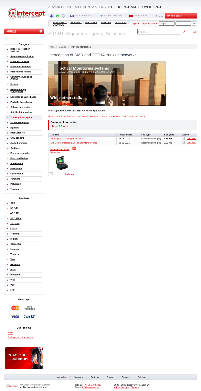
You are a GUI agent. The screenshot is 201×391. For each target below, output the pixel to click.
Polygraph (15, 184)
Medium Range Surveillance (18, 90)
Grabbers (15, 148)
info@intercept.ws (91, 387)
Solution (58, 25)
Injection (14, 127)
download (189, 138)
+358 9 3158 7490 (113, 15)
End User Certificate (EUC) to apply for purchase (73, 143)
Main (52, 47)
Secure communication (22, 56)
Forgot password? (149, 23)
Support (106, 22)
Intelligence (16, 168)
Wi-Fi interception (19, 122)
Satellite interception (21, 112)
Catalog (62, 47)
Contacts (121, 22)
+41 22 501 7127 (141, 15)
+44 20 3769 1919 (83, 15)
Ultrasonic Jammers (20, 66)
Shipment (76, 22)
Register (135, 23)
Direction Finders (19, 158)
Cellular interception (20, 107)
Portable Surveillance (21, 102)
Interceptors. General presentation (66, 138)
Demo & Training (60, 126)
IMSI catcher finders (20, 71)
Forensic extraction (20, 153)
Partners (91, 22)
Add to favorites (121, 387)
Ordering (69, 174)
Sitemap (135, 387)
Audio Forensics (18, 143)
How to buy (60, 22)
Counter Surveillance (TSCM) (21, 78)
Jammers (15, 179)
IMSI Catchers (17, 133)
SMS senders (17, 138)
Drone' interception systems (20, 50)
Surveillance (16, 163)
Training (14, 189)
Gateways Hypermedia (21, 337)
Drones (14, 84)
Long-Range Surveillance (23, 97)
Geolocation (16, 173)
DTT (10, 333)
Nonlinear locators (19, 61)
